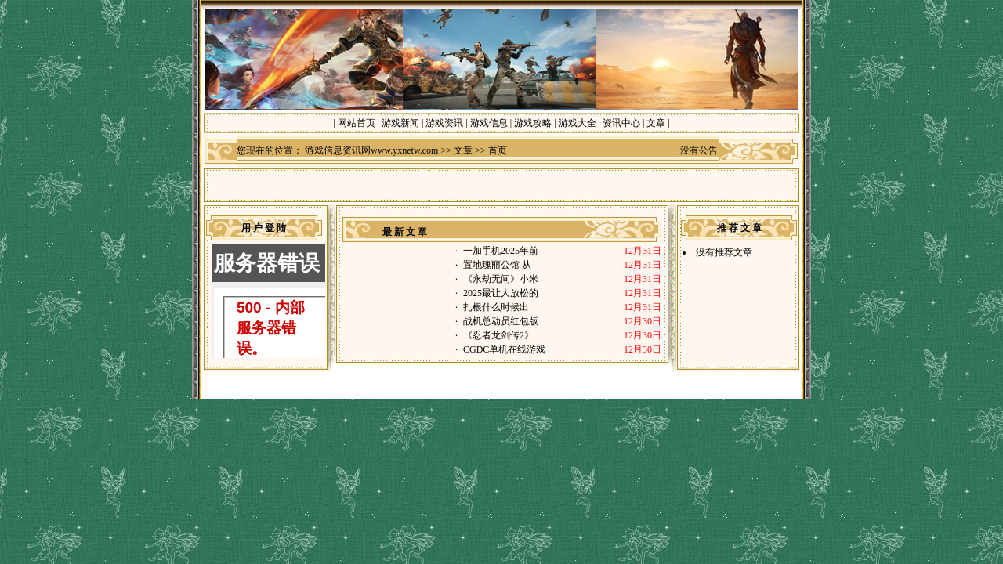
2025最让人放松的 (500, 292)
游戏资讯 (444, 123)
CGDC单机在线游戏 (504, 349)
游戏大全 (577, 123)
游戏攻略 (533, 123)
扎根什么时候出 (497, 307)
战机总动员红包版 (500, 321)
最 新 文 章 (404, 231)
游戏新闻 (400, 123)
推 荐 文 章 (739, 227)
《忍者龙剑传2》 (498, 335)
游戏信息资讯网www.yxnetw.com (371, 150)
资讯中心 (621, 123)
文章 (655, 123)
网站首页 (356, 123)
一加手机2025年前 (500, 250)
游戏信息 (489, 123)
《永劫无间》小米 (500, 278)
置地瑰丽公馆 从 (497, 264)
